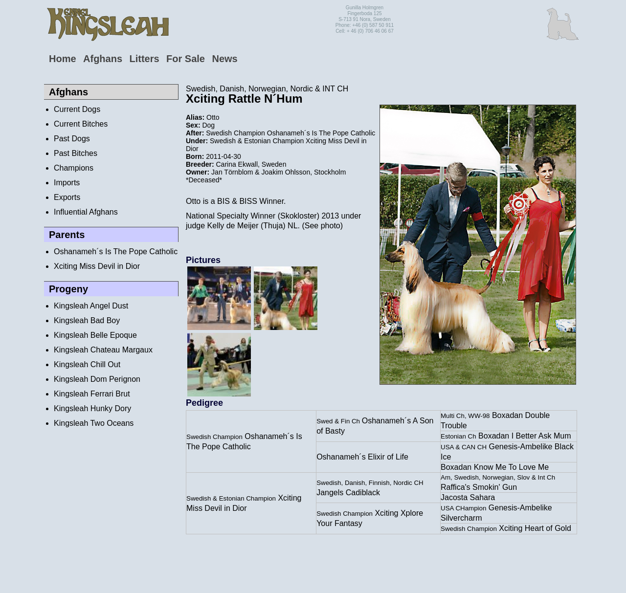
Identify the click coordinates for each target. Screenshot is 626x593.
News (224, 58)
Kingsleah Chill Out (87, 364)
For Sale (185, 58)
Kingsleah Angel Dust (91, 306)
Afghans (102, 58)
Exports (67, 197)
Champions (73, 168)
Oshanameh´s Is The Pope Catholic (116, 251)
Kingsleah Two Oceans (94, 423)
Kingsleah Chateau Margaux (103, 350)
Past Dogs (72, 138)
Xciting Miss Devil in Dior (97, 266)
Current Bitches (81, 124)
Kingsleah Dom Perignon (97, 379)
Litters (144, 58)
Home (62, 58)
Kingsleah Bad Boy (87, 320)
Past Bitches (75, 153)
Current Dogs (77, 109)
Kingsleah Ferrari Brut (92, 394)
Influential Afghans (86, 212)
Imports (67, 182)
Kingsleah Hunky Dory (92, 408)
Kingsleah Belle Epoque (95, 335)
